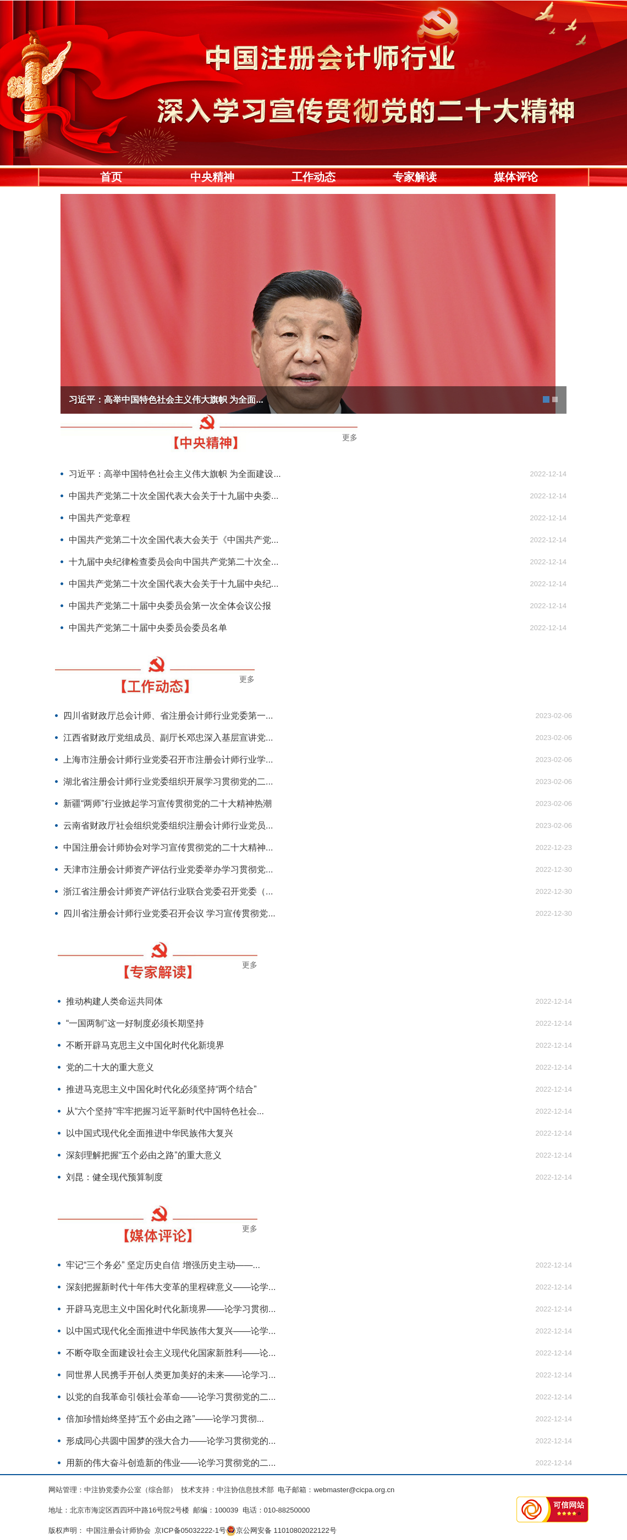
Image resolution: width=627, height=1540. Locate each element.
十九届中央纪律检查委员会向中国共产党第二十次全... (173, 561)
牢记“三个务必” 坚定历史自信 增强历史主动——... (163, 1265)
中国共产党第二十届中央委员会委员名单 (148, 627)
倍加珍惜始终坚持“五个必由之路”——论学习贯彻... (165, 1419)
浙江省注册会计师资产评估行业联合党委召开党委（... (168, 891)
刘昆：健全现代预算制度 (114, 1177)
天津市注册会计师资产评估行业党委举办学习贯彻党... (168, 869)
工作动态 (314, 177)
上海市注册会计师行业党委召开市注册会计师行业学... (168, 759)
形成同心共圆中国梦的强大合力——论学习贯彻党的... (171, 1441)
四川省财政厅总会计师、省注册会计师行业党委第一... (168, 715)
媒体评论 (516, 177)
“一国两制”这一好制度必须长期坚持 (135, 1023)
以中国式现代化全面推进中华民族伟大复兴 (149, 1133)
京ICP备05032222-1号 (190, 1530)
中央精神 (212, 177)
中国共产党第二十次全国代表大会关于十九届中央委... (173, 496)
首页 (111, 177)
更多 (350, 437)
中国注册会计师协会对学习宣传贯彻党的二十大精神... (168, 847)
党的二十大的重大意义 (110, 1067)
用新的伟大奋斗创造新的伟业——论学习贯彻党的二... (171, 1462)
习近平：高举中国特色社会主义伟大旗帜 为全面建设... (175, 474)
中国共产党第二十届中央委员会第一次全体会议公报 (170, 605)
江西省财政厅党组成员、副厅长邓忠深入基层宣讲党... (168, 737)
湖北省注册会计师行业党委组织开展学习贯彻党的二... (168, 781)
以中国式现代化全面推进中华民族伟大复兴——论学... (171, 1331)
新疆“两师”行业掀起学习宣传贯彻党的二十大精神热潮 (167, 803)
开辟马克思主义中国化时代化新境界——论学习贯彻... (171, 1309)
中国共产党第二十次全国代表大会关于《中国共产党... (173, 539)
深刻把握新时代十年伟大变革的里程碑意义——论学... (171, 1287)
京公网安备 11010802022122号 (281, 1530)
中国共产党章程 (99, 517)
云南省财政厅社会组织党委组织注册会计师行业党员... (168, 825)
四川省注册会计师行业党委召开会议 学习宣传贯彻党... (169, 913)
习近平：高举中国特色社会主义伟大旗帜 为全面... (166, 399)
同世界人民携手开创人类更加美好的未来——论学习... (171, 1375)
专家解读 (415, 177)
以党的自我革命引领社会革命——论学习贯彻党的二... (171, 1397)
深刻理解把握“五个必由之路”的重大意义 (144, 1155)
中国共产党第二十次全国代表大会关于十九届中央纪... (173, 583)
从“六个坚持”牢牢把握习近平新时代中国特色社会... (165, 1111)
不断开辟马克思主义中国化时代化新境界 (145, 1045)
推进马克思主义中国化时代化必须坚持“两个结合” (161, 1089)
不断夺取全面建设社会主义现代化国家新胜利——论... (171, 1353)
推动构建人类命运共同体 (114, 1001)
